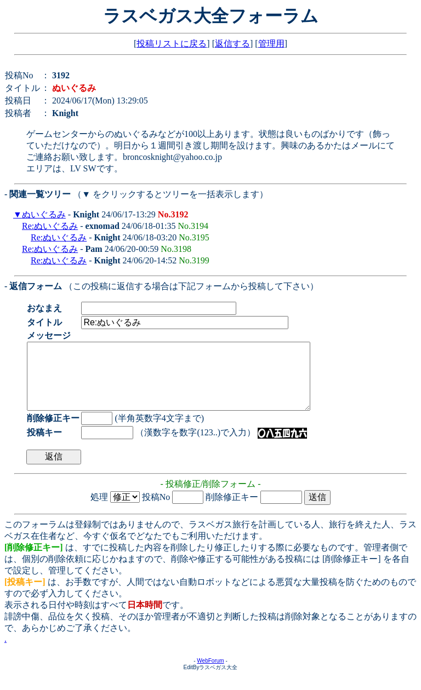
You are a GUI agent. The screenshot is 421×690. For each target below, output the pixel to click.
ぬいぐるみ (44, 214)
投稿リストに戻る (171, 43)
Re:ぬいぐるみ (50, 226)
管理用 (271, 43)
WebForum (210, 674)
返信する (232, 43)
